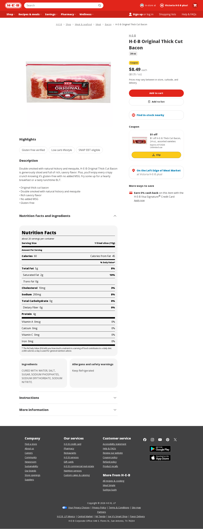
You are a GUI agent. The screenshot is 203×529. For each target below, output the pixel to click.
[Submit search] (99, 5)
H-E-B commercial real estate (79, 466)
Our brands (30, 470)
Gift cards (69, 461)
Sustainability (31, 466)
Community (31, 457)
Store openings (32, 475)
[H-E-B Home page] (13, 5)
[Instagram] (152, 439)
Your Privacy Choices (79, 507)
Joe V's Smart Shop (118, 516)
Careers (29, 452)
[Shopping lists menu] (167, 14)
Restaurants (70, 452)
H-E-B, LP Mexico (66, 516)
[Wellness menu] (86, 14)
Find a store (31, 444)
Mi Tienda (100, 516)
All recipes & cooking (113, 480)
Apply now (139, 200)
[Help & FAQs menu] (189, 14)
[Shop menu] (10, 14)
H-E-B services (71, 457)
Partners (101, 511)
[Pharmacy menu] (68, 14)
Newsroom (30, 461)
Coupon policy (110, 457)
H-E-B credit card (72, 444)
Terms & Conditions (119, 507)
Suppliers (29, 479)
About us (29, 448)
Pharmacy (69, 448)
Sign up (135, 14)
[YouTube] (160, 439)
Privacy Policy (99, 507)
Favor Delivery (137, 516)
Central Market (85, 516)
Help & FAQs (109, 448)
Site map (136, 507)
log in (150, 14)
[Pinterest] (167, 439)
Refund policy (110, 461)
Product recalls (110, 466)
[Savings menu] (51, 14)
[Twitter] (175, 439)
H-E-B (132, 35)
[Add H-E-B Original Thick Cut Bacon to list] (156, 101)
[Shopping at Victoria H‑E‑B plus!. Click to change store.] (174, 5)
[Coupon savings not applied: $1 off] (156, 145)
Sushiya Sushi (110, 489)
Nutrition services (73, 470)
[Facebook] (144, 439)
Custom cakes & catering (77, 475)
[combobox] (60, 5)
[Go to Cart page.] (195, 5)
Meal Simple (109, 485)
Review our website (113, 452)
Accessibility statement (114, 444)
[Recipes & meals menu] (29, 14)
